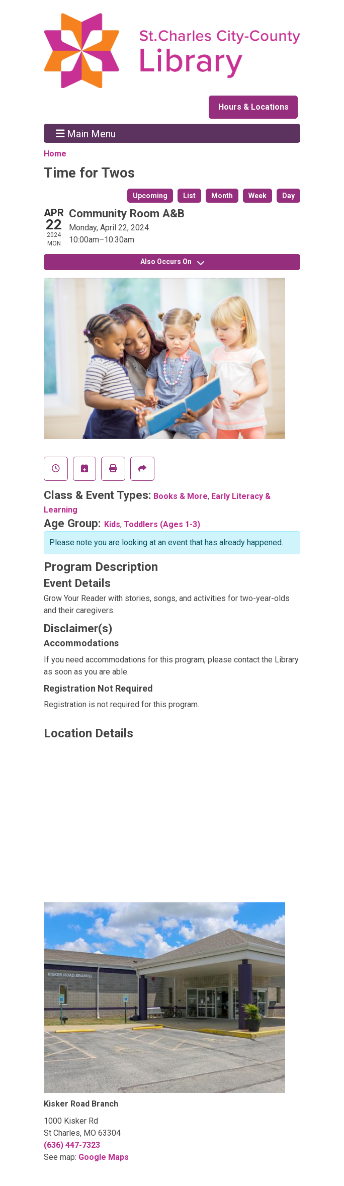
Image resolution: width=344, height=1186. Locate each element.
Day (288, 196)
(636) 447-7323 (72, 1145)
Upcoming (150, 196)
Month (222, 196)
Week (257, 196)
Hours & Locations (253, 107)
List (189, 196)
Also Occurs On (172, 262)
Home (55, 153)
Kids (112, 524)
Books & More (180, 496)
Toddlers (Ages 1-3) (162, 524)
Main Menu (86, 133)
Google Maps (103, 1157)
